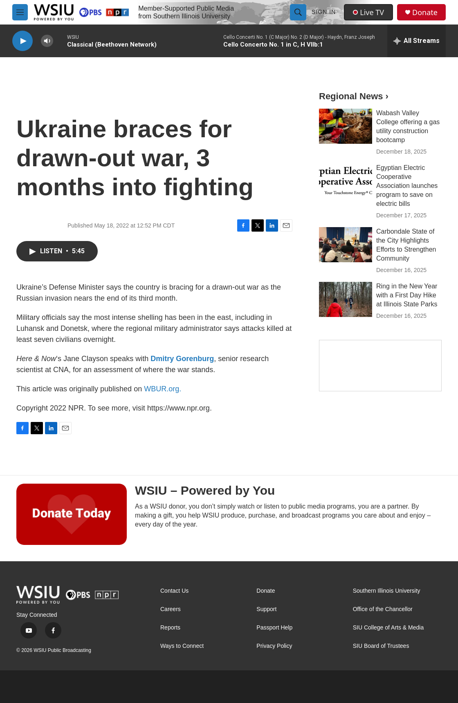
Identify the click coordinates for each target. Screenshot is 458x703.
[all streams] (416, 41)
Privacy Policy (274, 646)
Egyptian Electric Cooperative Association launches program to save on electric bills (407, 185)
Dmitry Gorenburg (182, 359)
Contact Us (174, 591)
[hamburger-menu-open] (20, 12)
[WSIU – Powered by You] (71, 514)
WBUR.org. (162, 389)
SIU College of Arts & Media (388, 628)
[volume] (47, 41)
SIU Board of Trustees (381, 646)
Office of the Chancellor (383, 609)
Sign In (324, 12)
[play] (22, 41)
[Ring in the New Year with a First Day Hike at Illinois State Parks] (345, 299)
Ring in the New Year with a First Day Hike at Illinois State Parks (406, 295)
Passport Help (274, 628)
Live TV (368, 12)
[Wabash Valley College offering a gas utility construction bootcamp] (345, 126)
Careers (170, 609)
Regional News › (353, 96)
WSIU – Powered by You (205, 490)
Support (266, 609)
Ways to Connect (182, 646)
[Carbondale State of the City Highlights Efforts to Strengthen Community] (345, 244)
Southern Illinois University (386, 591)
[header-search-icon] (298, 12)
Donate (425, 12)
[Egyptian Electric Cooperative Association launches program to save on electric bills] (345, 181)
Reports (170, 628)
